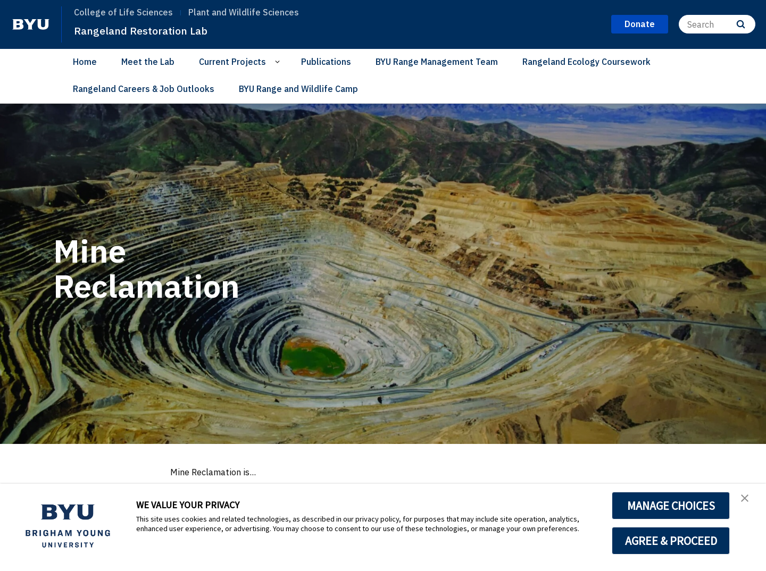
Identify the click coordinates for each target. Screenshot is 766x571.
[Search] (717, 24)
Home (85, 61)
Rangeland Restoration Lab (154, 29)
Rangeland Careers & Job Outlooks (143, 88)
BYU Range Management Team (437, 61)
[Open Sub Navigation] (279, 61)
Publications (326, 61)
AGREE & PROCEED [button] (671, 540)
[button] (748, 503)
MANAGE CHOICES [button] (671, 505)
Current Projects (232, 61)
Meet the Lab (147, 61)
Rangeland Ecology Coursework (586, 61)
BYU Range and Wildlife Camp (298, 88)
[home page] (30, 24)
